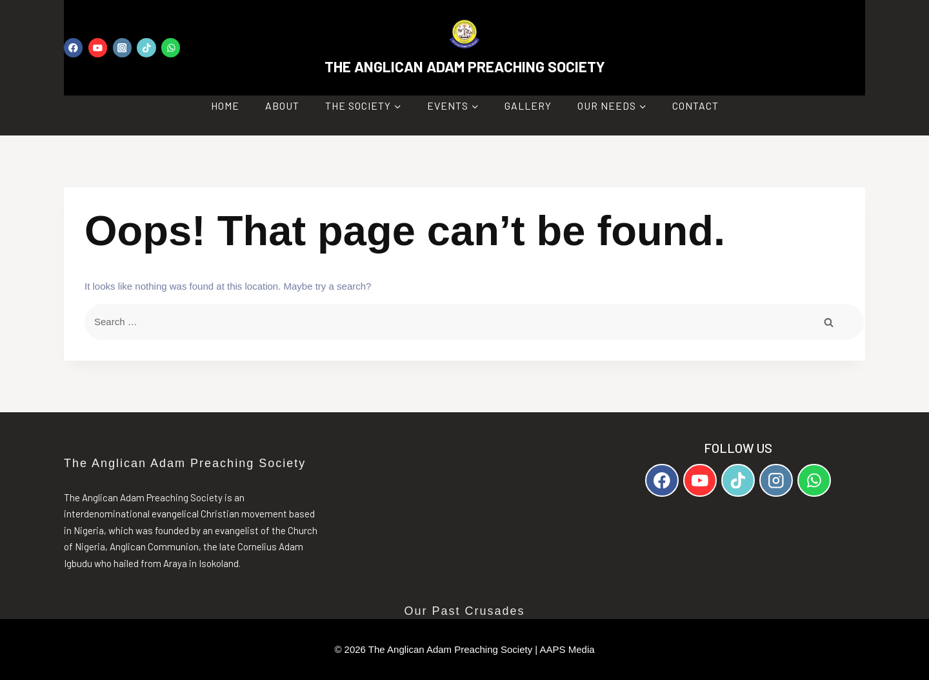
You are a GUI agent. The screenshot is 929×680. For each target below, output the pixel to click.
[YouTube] (97, 47)
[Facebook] (73, 47)
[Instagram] (122, 47)
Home (225, 105)
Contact (695, 105)
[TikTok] (146, 47)
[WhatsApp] (170, 47)
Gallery (528, 105)
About (282, 105)
